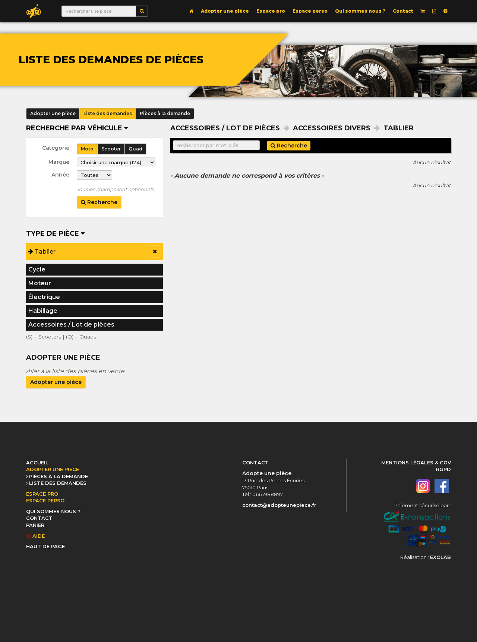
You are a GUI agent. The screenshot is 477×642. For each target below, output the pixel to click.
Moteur (39, 283)
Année (60, 174)
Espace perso (310, 11)
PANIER (35, 525)
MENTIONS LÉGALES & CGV (416, 462)
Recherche (99, 202)
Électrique (44, 297)
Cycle (36, 269)
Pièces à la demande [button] (165, 113)
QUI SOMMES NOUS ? (53, 511)
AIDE (35, 536)
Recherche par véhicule (77, 128)
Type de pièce (55, 233)
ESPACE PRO (42, 494)
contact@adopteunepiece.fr (279, 505)
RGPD (443, 469)
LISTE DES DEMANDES (57, 483)
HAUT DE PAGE (45, 546)
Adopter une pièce (225, 11)
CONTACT (39, 518)
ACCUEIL (37, 462)
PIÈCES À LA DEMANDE (58, 476)
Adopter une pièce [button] (53, 113)
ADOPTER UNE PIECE (52, 469)
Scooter (111, 149)
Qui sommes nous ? (360, 11)
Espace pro (270, 11)
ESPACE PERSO (45, 500)
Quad (135, 149)
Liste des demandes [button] (107, 113)
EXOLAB (440, 557)
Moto (87, 149)
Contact (403, 11)
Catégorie (55, 147)
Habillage (42, 310)
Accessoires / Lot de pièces (71, 324)
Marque (58, 162)
